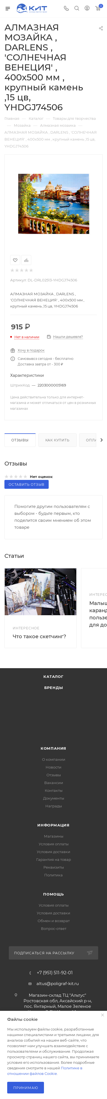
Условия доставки (53, 851)
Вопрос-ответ (53, 928)
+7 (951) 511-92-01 (55, 973)
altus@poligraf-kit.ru (57, 983)
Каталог (53, 676)
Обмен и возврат (54, 921)
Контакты (53, 790)
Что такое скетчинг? (39, 637)
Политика (53, 875)
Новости (53, 767)
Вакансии (53, 782)
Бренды (53, 687)
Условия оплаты (54, 844)
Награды (53, 806)
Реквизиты (53, 867)
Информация (53, 825)
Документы (53, 798)
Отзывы (20, 440)
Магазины (53, 836)
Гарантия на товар (53, 859)
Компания (53, 748)
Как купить (57, 440)
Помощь (53, 894)
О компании (53, 759)
